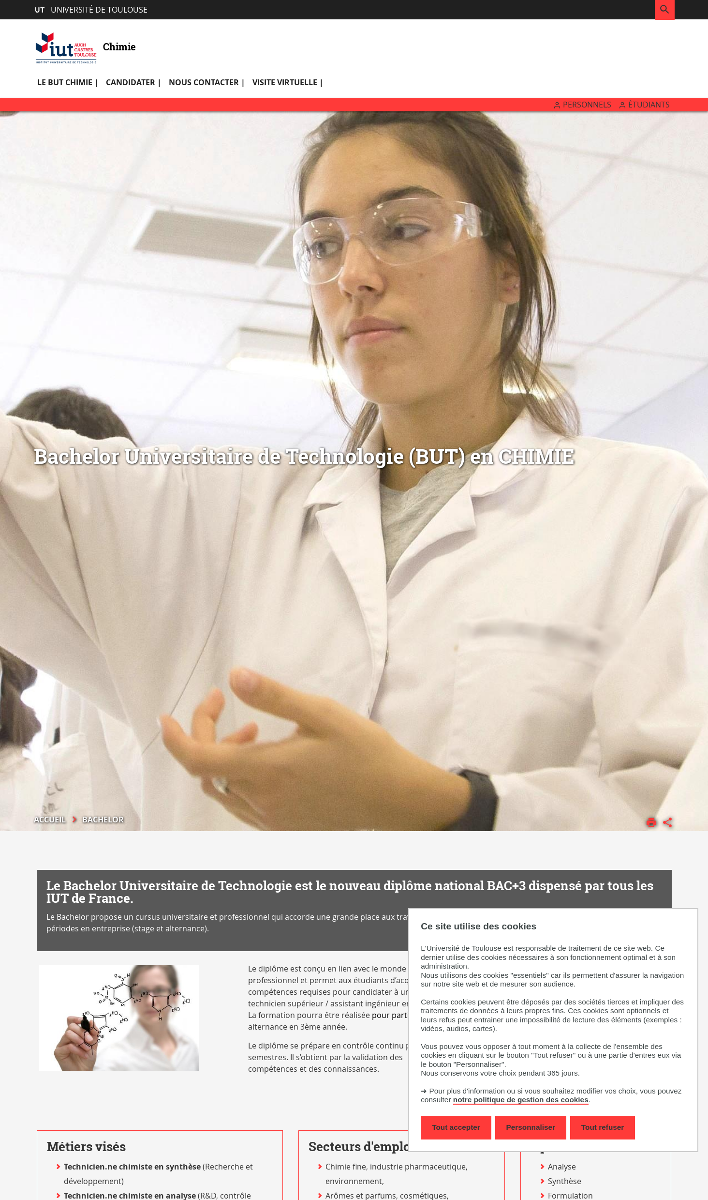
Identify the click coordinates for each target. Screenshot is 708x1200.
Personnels (587, 104)
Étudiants (649, 104)
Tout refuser (602, 1127)
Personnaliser (531, 1127)
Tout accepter (456, 1127)
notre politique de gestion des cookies (521, 1099)
